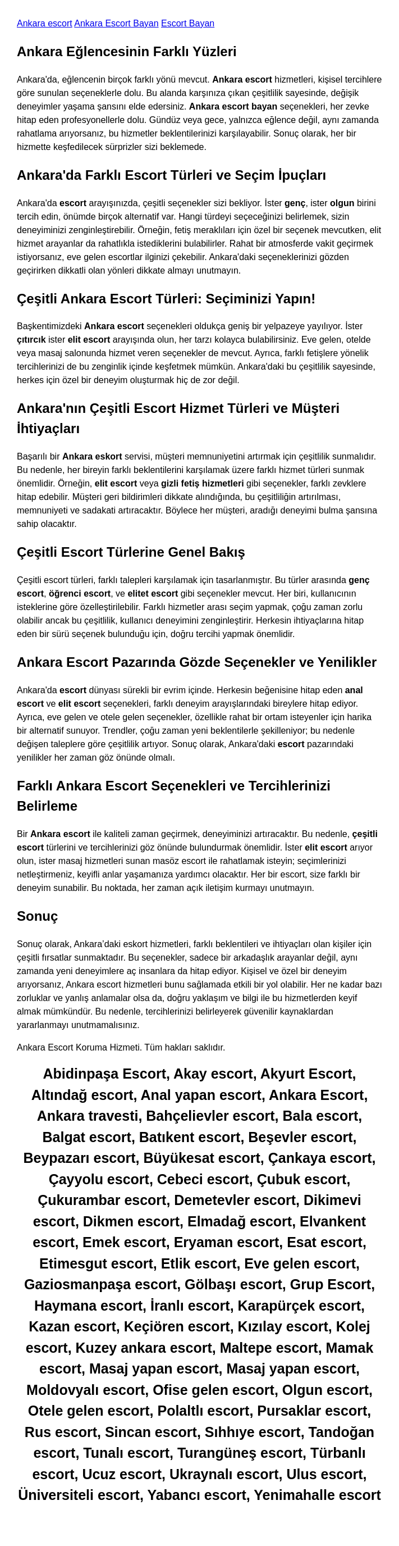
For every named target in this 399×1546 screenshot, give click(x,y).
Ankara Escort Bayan (116, 23)
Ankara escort (44, 23)
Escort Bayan (187, 23)
